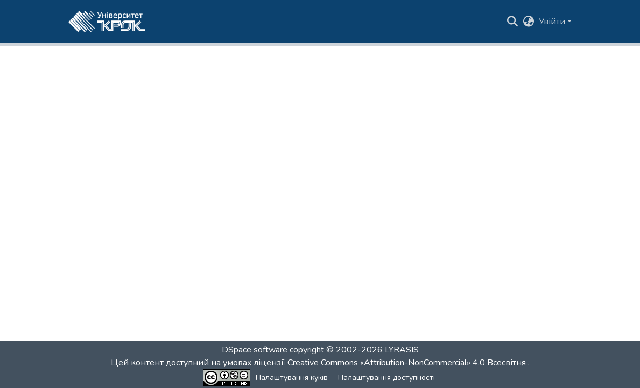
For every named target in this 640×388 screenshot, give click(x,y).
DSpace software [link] (254, 350)
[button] (106, 21)
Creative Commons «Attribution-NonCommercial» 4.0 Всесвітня (407, 363)
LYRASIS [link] (402, 350)
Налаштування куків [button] (292, 377)
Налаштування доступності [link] (386, 377)
